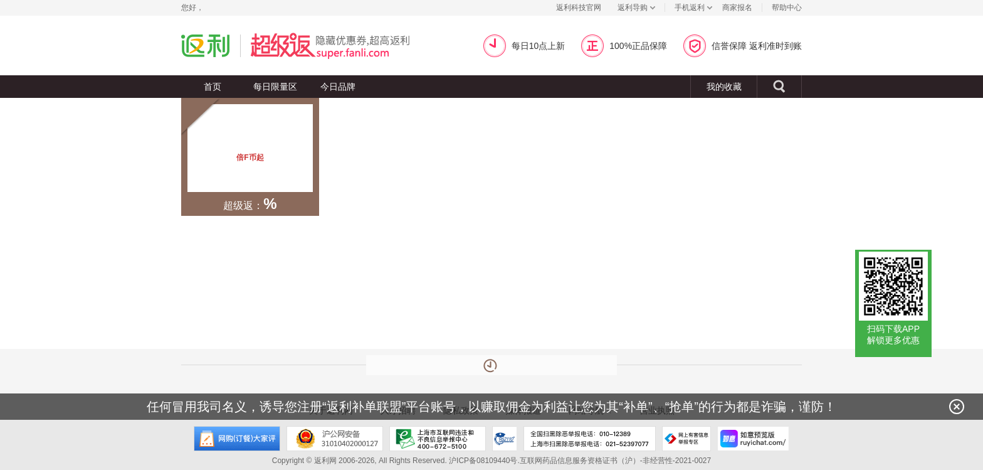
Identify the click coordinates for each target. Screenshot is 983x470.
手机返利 (690, 7)
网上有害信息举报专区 (686, 438)
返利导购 (633, 7)
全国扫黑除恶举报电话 (589, 438)
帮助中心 (787, 7)
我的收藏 (724, 87)
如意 (753, 438)
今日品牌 (337, 87)
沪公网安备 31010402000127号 (334, 438)
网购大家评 (237, 438)
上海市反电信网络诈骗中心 (504, 438)
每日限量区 (275, 87)
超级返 (345, 45)
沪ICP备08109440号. (484, 460)
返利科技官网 (578, 7)
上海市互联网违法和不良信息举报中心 (437, 438)
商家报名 (737, 7)
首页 (212, 87)
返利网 (205, 45)
